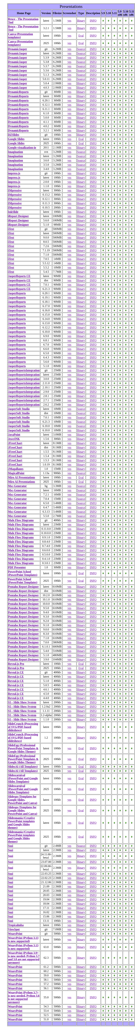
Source (81, 49)
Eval (81, 35)
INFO (93, 20)
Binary (81, 20)
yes (69, 20)
